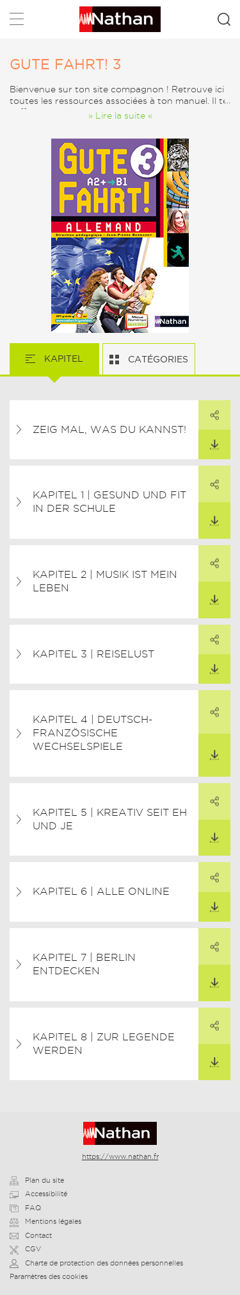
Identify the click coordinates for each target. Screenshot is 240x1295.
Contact (31, 1235)
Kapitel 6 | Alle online (101, 891)
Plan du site (37, 1180)
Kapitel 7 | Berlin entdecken (84, 964)
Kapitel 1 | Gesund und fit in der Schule (109, 501)
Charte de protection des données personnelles (96, 1263)
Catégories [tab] (156, 359)
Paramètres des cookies (49, 1276)
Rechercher (224, 19)
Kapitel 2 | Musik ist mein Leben (105, 581)
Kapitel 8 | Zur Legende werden (104, 1043)
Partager (208, 410)
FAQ (25, 1208)
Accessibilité (38, 1194)
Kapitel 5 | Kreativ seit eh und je (110, 819)
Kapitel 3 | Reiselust (93, 653)
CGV (25, 1249)
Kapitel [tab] (62, 358)
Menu (17, 21)
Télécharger (208, 440)
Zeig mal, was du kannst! (109, 429)
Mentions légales (45, 1221)
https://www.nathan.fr (120, 1156)
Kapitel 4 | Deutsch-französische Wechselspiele (93, 733)
